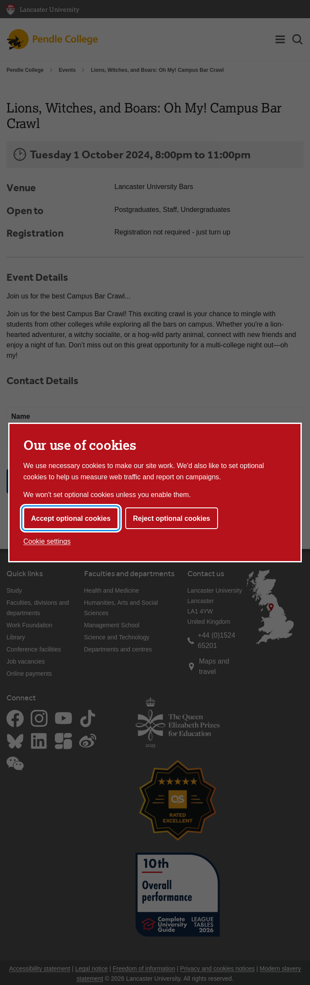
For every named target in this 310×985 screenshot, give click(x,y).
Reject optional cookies (171, 518)
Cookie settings (46, 541)
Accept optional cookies (71, 518)
